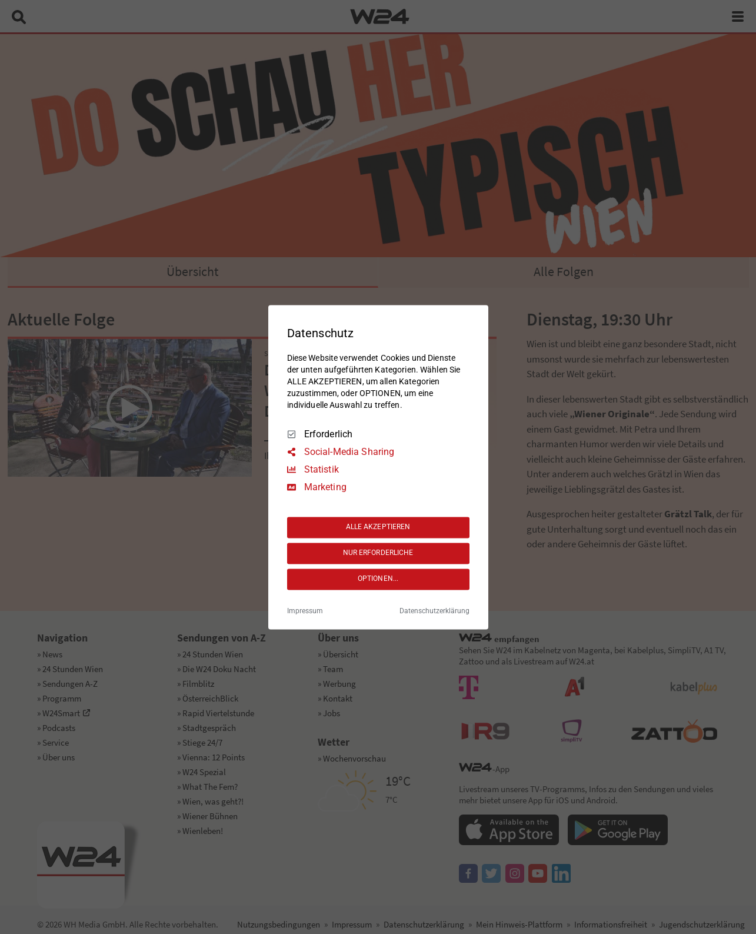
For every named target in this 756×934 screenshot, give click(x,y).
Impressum (305, 610)
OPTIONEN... (378, 579)
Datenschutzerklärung (434, 610)
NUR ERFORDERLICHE (378, 553)
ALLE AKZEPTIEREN (378, 527)
